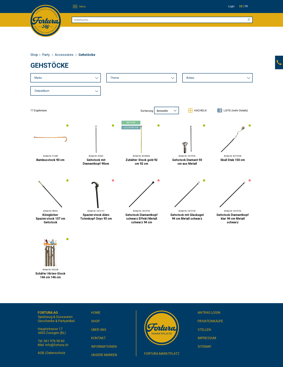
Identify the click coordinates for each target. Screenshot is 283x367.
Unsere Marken (104, 355)
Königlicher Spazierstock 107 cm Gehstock (50, 218)
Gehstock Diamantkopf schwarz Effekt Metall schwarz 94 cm (141, 218)
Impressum (207, 338)
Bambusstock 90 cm (50, 160)
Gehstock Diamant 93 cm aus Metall (187, 161)
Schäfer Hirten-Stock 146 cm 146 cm (50, 275)
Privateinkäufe (210, 321)
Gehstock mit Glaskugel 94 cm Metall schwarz (187, 216)
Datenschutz (55, 353)
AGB (41, 353)
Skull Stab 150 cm (232, 160)
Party (46, 55)
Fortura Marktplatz (161, 353)
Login (231, 6)
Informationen (104, 346)
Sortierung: (147, 110)
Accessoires (64, 55)
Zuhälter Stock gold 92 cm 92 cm (141, 161)
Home (95, 312)
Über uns (98, 330)
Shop (34, 55)
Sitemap (204, 346)
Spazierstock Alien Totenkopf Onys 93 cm (96, 216)
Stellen (204, 330)
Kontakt (98, 338)
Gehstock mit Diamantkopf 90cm (96, 161)
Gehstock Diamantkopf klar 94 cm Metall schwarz (233, 218)
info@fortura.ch (56, 345)
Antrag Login (209, 312)
